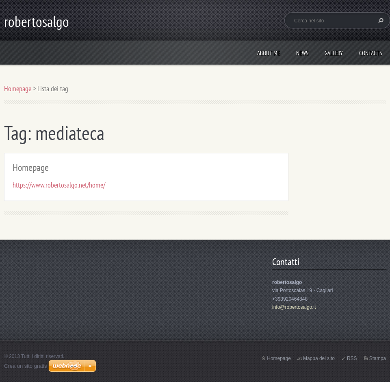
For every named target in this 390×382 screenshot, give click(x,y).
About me (268, 53)
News (302, 53)
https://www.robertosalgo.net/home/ (59, 185)
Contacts (370, 53)
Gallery (334, 53)
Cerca (380, 20)
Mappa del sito (319, 358)
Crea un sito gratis (25, 366)
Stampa (377, 358)
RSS (352, 358)
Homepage (17, 88)
